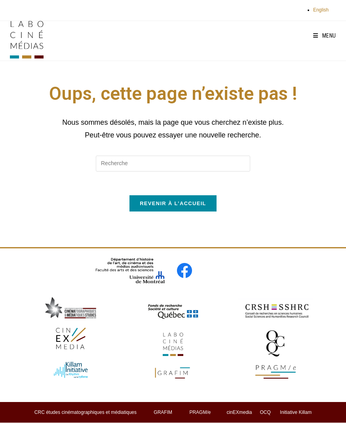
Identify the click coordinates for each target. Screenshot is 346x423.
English (321, 10)
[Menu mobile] (324, 35)
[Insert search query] (173, 163)
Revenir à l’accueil (173, 203)
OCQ (265, 412)
